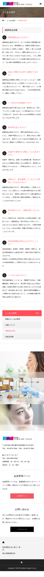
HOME (3, 542)
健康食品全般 (10, 331)
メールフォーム (22, 529)
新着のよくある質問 (12, 319)
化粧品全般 (9, 337)
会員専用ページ (22, 496)
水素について (10, 325)
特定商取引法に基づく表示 (11, 548)
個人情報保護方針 (8, 553)
